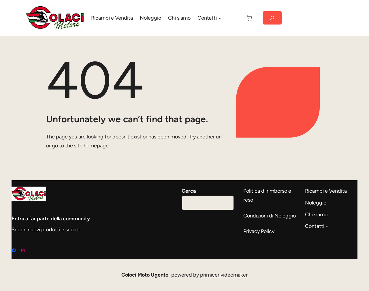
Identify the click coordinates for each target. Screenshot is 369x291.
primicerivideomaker (224, 275)
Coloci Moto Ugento (144, 275)
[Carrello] (249, 18)
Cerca (189, 191)
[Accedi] (233, 17)
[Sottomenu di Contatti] (219, 18)
